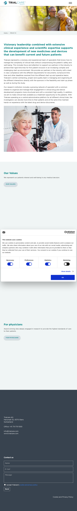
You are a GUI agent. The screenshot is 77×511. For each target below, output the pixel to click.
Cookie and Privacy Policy (63, 497)
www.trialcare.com (11, 433)
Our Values (10, 184)
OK (63, 277)
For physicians (12, 337)
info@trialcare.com (11, 431)
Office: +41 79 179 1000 (13, 426)
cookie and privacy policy (28, 485)
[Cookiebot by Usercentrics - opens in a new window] (66, 232)
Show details (66, 271)
